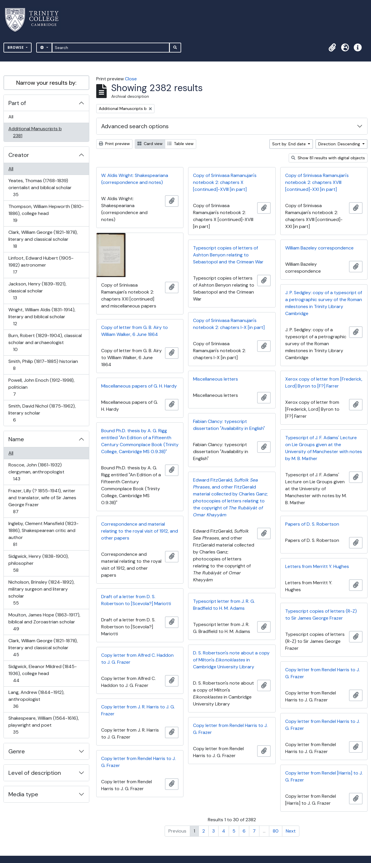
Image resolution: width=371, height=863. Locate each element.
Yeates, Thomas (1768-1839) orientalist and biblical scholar (40, 187)
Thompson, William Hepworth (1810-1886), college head (46, 213)
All (10, 117)
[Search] (111, 48)
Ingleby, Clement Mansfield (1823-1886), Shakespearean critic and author (43, 534)
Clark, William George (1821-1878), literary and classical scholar (43, 239)
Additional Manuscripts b (35, 132)
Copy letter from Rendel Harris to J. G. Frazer (322, 673)
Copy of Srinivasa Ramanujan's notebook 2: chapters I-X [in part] (229, 323)
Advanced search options (135, 126)
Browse (16, 47)
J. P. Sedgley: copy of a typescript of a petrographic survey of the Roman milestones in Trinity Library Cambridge (323, 303)
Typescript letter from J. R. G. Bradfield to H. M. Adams (224, 604)
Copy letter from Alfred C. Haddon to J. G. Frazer (137, 658)
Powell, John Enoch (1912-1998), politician (41, 387)
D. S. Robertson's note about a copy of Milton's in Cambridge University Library (231, 660)
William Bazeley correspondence (319, 248)
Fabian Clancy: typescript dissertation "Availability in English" (229, 424)
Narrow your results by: (46, 82)
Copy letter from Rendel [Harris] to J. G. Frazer (324, 776)
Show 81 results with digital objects (328, 157)
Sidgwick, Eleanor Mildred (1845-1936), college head (42, 673)
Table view (181, 143)
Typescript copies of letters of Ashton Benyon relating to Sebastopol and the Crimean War (228, 255)
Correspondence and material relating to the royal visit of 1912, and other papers (139, 531)
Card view (150, 143)
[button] (332, 47)
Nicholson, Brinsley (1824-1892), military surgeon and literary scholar (41, 592)
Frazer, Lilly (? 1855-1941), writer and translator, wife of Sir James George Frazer (42, 501)
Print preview (114, 143)
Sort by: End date (289, 143)
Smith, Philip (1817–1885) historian (43, 365)
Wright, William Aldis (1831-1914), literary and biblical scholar (41, 316)
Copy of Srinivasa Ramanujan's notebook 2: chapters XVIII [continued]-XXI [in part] (317, 182)
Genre (16, 751)
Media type (23, 794)
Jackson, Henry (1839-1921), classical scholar (37, 290)
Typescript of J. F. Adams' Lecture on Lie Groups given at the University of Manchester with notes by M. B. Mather (323, 448)
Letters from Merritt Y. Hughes (317, 566)
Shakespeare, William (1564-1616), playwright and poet (43, 725)
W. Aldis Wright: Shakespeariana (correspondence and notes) (134, 178)
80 (276, 831)
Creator (18, 155)
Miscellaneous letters (215, 379)
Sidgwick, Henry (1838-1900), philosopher (38, 563)
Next (291, 831)
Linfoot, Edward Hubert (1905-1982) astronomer (41, 265)
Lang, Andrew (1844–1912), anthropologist (36, 699)
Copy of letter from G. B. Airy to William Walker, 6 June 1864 (134, 330)
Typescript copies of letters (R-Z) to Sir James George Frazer (321, 614)
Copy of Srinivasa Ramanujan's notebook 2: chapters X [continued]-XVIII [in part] (225, 182)
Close (131, 79)
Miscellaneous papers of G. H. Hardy (139, 386)
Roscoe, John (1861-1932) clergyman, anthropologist (36, 471)
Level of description (34, 773)
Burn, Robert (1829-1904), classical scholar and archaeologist (45, 342)
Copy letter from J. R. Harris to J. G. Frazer (138, 710)
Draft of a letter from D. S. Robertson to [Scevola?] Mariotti (136, 600)
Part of (17, 103)
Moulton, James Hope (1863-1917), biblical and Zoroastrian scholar (44, 621)
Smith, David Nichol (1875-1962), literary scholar (42, 413)
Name (16, 439)
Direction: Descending (339, 143)
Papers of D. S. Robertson (312, 524)
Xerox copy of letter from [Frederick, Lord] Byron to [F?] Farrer (323, 382)
